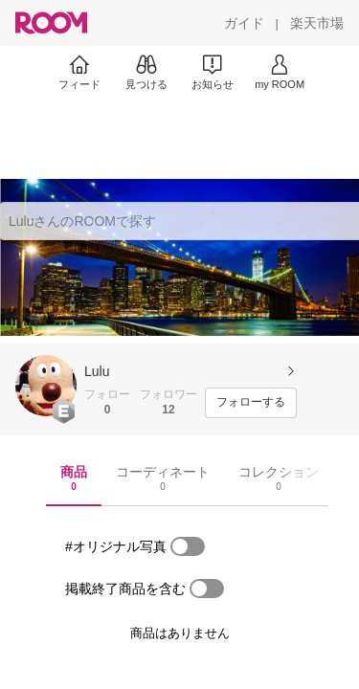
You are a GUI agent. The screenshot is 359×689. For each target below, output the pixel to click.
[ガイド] (244, 23)
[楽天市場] (317, 23)
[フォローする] (251, 403)
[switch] (187, 546)
